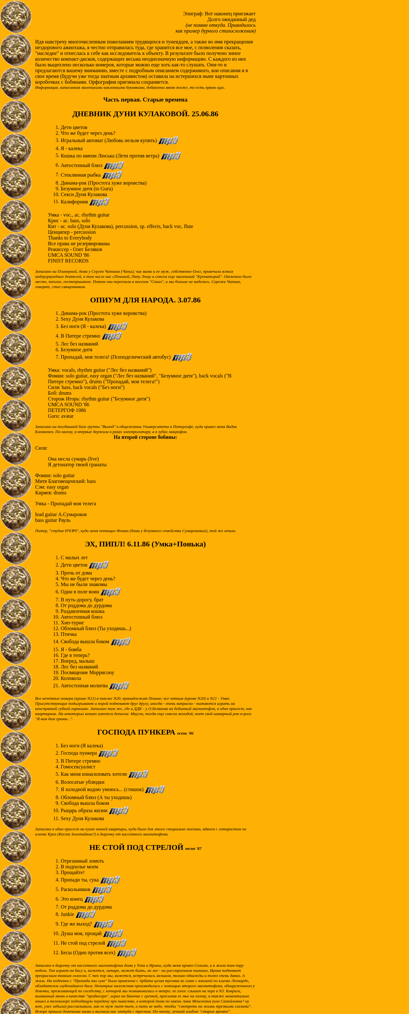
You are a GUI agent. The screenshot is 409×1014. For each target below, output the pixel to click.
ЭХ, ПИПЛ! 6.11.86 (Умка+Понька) (145, 544)
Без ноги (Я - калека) (84, 326)
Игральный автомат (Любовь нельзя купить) (109, 140)
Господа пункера (79, 753)
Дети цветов (75, 565)
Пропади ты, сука (80, 879)
